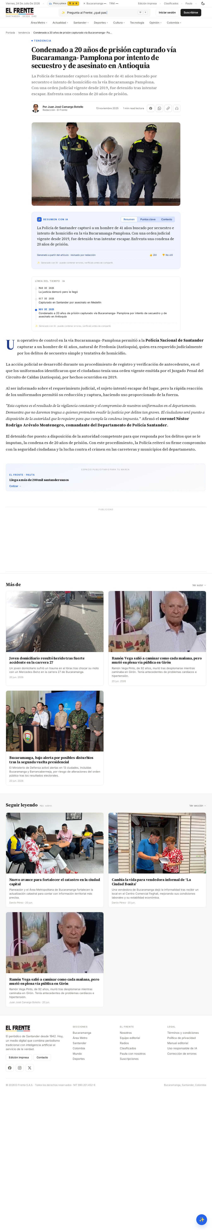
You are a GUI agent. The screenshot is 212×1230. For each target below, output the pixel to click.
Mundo (77, 1056)
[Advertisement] (106, 546)
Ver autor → (199, 588)
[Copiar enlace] (168, 111)
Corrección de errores (181, 1056)
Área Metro (39, 26)
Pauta (189, 3)
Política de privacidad (181, 1041)
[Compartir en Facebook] (150, 111)
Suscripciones (129, 1062)
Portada (10, 36)
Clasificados (171, 3)
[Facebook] (10, 1071)
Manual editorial (177, 1046)
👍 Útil (153, 258)
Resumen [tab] (129, 222)
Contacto (42, 1060)
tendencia (24, 36)
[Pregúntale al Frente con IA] (104, 14)
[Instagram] (20, 1071)
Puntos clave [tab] (147, 222)
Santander (81, 26)
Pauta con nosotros (133, 1056)
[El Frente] (29, 14)
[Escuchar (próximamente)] (177, 111)
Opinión (155, 26)
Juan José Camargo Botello (65, 110)
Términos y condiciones (183, 1035)
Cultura (119, 26)
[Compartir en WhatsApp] (159, 111)
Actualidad (60, 26)
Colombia (174, 26)
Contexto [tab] (166, 222)
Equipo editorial (130, 1041)
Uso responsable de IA (182, 1051)
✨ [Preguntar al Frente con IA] (202, 1220)
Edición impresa (147, 3)
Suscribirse (191, 14)
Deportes (101, 26)
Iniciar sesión (167, 14)
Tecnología (137, 26)
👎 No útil (167, 258)
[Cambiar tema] (203, 3)
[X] (30, 1071)
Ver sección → (197, 809)
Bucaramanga (82, 1035)
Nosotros (126, 1035)
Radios (124, 1046)
